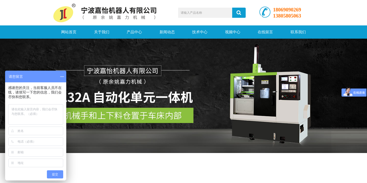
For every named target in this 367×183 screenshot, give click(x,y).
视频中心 (232, 32)
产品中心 (134, 32)
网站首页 (68, 32)
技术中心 (199, 32)
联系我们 (298, 32)
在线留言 (265, 32)
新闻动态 (167, 32)
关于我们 (101, 32)
